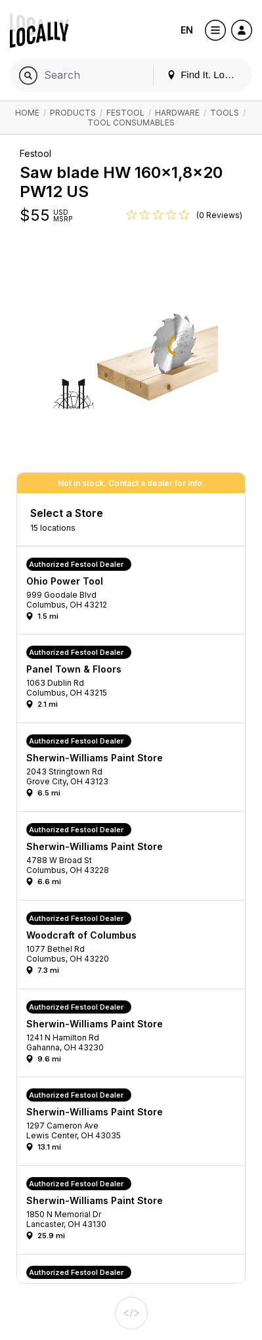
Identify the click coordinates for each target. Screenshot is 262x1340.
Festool (125, 113)
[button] (135, 594)
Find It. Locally (205, 74)
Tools (224, 113)
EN (187, 29)
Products (73, 113)
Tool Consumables (131, 122)
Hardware (177, 113)
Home (27, 113)
